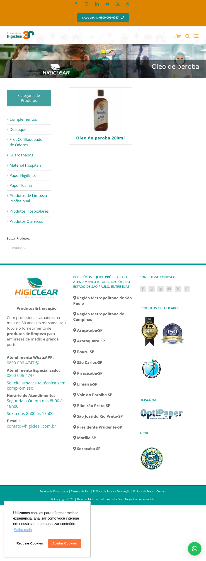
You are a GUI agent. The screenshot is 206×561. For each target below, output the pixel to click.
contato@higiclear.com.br (31, 426)
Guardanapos (21, 155)
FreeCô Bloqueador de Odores (27, 142)
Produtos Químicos (26, 221)
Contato (161, 491)
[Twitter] (178, 289)
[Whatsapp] (187, 289)
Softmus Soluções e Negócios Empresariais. (127, 499)
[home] (36, 277)
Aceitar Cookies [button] (64, 543)
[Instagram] (151, 289)
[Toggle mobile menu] (196, 36)
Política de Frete (143, 491)
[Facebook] (143, 289)
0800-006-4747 (20, 362)
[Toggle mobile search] (187, 36)
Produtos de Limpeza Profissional (28, 198)
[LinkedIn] (160, 289)
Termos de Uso (80, 491)
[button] (194, 549)
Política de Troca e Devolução (111, 491)
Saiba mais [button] (23, 530)
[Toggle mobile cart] (178, 36)
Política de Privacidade (54, 491)
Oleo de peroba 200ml (100, 138)
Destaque (18, 129)
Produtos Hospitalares (29, 211)
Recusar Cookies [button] (30, 543)
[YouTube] (169, 289)
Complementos (23, 119)
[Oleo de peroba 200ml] (100, 110)
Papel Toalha (21, 185)
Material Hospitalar (26, 165)
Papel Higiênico (23, 175)
